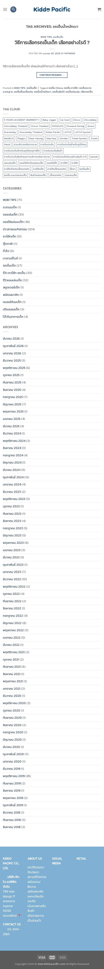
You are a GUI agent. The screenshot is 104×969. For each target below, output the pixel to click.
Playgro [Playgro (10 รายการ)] (21, 138)
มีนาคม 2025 (11, 426)
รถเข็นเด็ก (58, 37)
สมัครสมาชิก (11, 294)
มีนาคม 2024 (11, 470)
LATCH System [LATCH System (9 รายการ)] (83, 132)
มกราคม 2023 (12, 572)
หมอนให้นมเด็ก (12, 302)
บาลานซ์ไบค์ (10, 258)
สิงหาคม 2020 (12, 725)
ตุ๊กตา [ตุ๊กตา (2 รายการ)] (73, 169)
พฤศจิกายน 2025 (14, 368)
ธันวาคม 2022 (12, 579)
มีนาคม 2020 (11, 747)
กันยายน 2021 (12, 666)
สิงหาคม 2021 (11, 674)
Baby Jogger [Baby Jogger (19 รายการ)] (49, 120)
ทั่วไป (6, 251)
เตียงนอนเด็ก (11, 309)
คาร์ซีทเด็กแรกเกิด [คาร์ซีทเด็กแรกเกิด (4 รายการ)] (56, 169)
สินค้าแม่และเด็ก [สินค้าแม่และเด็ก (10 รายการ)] (38, 175)
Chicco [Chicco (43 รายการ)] (76, 120)
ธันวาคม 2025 (12, 360)
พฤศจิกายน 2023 (14, 499)
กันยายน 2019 (12, 783)
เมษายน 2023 (11, 550)
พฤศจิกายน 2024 (14, 440)
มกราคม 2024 (12, 484)
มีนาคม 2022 (11, 644)
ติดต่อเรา (33, 872)
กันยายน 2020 (12, 717)
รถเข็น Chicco (56, 88)
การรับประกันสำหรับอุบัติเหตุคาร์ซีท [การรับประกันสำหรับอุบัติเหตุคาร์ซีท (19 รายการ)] (22, 150)
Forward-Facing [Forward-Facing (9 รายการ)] (75, 126)
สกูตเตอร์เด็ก (11, 287)
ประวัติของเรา (35, 867)
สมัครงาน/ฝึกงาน (34, 884)
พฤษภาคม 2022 (13, 630)
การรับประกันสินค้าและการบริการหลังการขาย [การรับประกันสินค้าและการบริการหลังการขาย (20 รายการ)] (27, 156)
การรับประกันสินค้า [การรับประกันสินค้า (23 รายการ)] (52, 150)
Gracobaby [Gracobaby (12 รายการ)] (10, 132)
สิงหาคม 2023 (12, 520)
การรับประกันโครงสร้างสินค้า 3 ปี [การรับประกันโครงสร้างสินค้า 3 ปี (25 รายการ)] (70, 156)
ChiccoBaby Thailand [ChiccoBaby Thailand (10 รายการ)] (15, 126)
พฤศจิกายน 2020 (14, 703)
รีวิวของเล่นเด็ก (12, 280)
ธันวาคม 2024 (12, 433)
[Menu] (5, 9)
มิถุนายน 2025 (12, 404)
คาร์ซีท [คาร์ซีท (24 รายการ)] (64, 163)
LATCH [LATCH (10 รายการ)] (67, 132)
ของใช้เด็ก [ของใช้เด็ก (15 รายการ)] (52, 163)
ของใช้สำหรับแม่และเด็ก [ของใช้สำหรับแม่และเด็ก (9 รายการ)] (31, 163)
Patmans (70, 53)
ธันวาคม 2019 (11, 768)
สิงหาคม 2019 (11, 790)
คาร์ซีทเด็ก (9, 236)
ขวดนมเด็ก (10, 207)
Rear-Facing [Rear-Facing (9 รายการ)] (36, 138)
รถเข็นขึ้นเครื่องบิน (23, 92)
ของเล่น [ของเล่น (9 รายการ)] (94, 156)
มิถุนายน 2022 (12, 623)
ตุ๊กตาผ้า (8, 243)
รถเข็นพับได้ (58, 92)
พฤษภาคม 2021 (13, 681)
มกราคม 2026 (12, 353)
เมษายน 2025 (11, 418)
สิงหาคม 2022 (12, 608)
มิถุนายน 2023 (12, 535)
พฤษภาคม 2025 (13, 411)
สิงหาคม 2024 (12, 448)
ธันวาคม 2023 (12, 491)
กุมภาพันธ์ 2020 (13, 754)
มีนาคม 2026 (11, 338)
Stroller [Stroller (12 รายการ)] (64, 138)
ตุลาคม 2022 (11, 593)
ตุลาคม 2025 (11, 375)
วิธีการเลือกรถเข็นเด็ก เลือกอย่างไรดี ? (52, 42)
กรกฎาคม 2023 (13, 528)
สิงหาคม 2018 (11, 827)
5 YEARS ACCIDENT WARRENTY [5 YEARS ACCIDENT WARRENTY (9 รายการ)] (21, 120)
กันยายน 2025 (12, 382)
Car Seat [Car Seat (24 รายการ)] (64, 120)
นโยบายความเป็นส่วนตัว (35, 918)
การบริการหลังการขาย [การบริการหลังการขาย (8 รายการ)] (25, 144)
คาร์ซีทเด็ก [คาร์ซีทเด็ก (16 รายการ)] (38, 169)
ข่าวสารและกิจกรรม (15, 229)
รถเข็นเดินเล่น (73, 92)
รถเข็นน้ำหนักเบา (42, 92)
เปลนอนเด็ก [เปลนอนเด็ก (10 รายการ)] (71, 175)
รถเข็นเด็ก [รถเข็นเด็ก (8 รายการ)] (84, 169)
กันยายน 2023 (12, 513)
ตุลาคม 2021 (11, 659)
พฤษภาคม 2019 (13, 798)
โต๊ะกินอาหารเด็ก (13, 316)
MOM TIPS (46, 37)
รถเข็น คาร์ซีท (71, 88)
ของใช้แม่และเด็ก (13, 221)
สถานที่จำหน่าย (36, 877)
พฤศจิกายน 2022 (14, 586)
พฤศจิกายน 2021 (14, 652)
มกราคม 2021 (11, 688)
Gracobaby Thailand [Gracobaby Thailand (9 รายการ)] (31, 132)
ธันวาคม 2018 (11, 812)
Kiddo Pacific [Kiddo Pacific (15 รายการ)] (53, 132)
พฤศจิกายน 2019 (14, 776)
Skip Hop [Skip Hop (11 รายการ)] (51, 138)
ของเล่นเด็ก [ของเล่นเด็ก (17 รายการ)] (10, 163)
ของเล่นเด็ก (10, 214)
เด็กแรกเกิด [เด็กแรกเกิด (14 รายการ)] (55, 175)
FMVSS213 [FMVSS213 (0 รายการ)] (57, 126)
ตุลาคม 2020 (11, 710)
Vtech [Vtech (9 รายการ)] (7, 144)
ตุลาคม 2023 (11, 506)
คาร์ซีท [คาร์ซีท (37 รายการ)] (74, 163)
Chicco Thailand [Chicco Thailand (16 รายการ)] (40, 126)
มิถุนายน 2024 (12, 462)
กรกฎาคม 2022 (13, 615)
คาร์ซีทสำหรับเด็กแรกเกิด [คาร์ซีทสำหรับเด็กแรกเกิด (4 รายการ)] (17, 169)
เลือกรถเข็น (87, 92)
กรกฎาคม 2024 (13, 455)
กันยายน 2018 (12, 820)
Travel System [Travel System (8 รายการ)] (79, 138)
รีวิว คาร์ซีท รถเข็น (14, 272)
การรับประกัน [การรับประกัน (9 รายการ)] (47, 144)
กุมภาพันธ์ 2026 (13, 346)
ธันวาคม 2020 (12, 695)
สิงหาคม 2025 (12, 389)
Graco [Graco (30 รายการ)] (91, 126)
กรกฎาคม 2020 (13, 732)
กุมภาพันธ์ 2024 (13, 477)
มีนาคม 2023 (11, 557)
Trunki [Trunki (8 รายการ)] (94, 138)
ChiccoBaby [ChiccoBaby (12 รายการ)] (90, 120)
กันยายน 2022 (12, 601)
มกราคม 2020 (12, 761)
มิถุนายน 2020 (12, 739)
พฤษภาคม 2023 (13, 542)
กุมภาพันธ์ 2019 (13, 805)
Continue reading (52, 75)
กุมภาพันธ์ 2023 (13, 564)
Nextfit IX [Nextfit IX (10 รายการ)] (9, 138)
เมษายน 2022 (11, 637)
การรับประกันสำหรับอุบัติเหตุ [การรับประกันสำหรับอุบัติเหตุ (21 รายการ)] (71, 144)
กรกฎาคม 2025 (13, 397)
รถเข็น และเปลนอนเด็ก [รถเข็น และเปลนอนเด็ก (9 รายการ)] (15, 175)
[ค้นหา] (13, 9)
